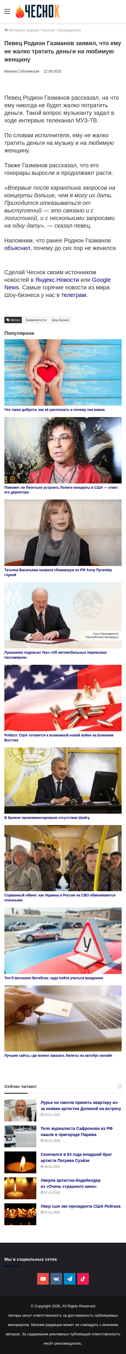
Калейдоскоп (69, 30)
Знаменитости (35, 320)
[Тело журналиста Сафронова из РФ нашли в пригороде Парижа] (20, 1136)
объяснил (17, 248)
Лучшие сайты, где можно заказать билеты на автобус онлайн (58, 1056)
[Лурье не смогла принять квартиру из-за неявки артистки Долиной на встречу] (20, 1110)
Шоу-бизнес (60, 320)
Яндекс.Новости (57, 280)
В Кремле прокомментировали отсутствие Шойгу (47, 818)
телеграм (73, 295)
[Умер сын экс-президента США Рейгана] (20, 1214)
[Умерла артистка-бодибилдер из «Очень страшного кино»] (20, 1188)
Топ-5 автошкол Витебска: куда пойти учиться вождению (53, 978)
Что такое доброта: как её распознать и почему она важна (54, 410)
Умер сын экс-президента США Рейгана (80, 1206)
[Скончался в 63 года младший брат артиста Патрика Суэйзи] (20, 1162)
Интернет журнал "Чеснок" (29, 30)
